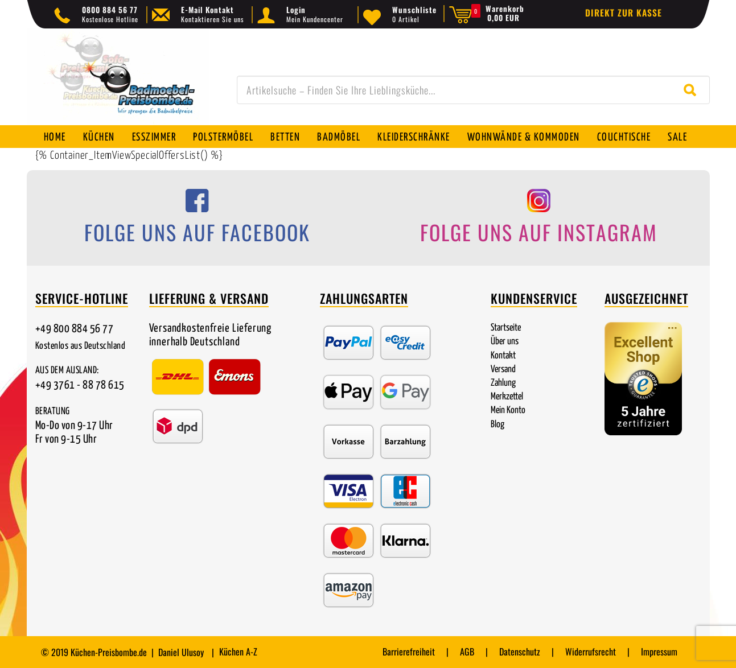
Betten (285, 137)
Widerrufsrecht (590, 651)
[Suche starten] (692, 90)
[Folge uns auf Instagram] (539, 220)
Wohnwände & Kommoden (523, 137)
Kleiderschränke (413, 137)
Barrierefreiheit (409, 651)
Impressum (659, 651)
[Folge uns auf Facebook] (197, 220)
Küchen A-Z (238, 651)
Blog (497, 425)
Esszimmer (154, 137)
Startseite (506, 328)
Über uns (505, 342)
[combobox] (473, 90)
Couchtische (624, 137)
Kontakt (503, 356)
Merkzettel (507, 397)
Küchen (99, 137)
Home (55, 137)
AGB (467, 651)
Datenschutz (519, 651)
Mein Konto (508, 410)
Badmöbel (338, 137)
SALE (677, 137)
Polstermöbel (223, 137)
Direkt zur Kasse (623, 12)
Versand (503, 369)
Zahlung (503, 383)
